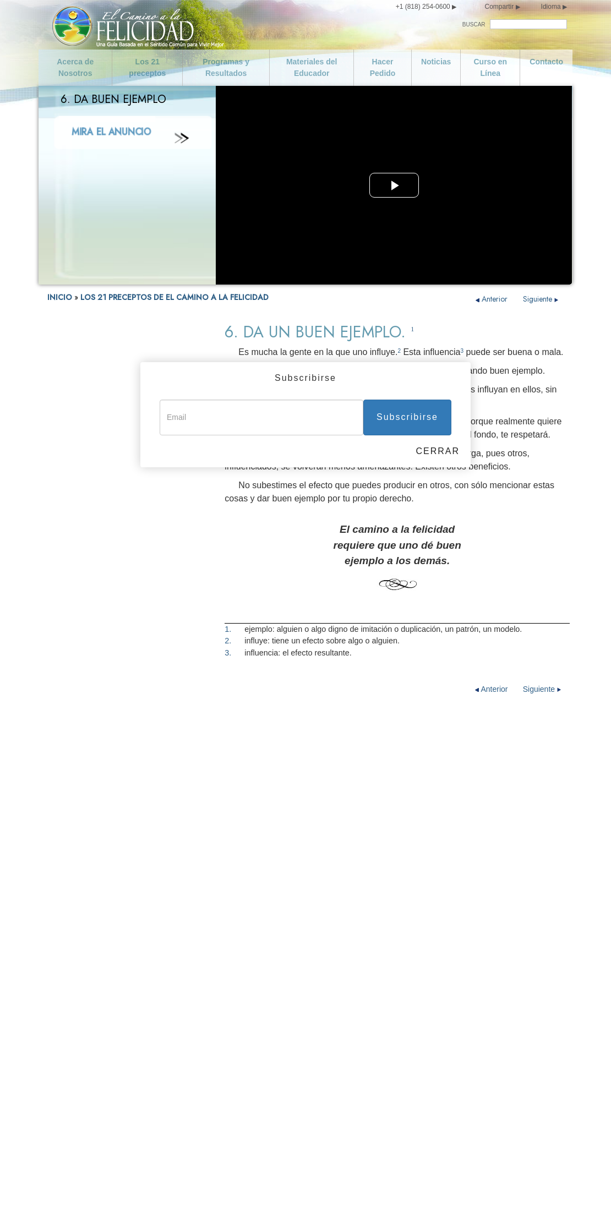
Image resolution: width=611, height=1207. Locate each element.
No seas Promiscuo (100, 1119)
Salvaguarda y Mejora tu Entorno (271, 1119)
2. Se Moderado (73, 538)
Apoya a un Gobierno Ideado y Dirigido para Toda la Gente (266, 1071)
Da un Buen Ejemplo (249, 996)
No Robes (230, 1137)
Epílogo (60, 890)
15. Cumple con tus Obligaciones (102, 756)
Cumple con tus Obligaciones (411, 978)
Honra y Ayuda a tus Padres (262, 978)
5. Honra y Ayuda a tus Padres (97, 584)
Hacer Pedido (383, 67)
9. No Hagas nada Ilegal (86, 646)
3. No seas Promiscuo (83, 553)
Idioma (551, 6)
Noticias (436, 61)
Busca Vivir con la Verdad (258, 1013)
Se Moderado (89, 1101)
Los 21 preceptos (147, 67)
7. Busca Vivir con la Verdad (93, 615)
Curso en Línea (490, 67)
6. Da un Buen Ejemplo (85, 600)
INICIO (59, 297)
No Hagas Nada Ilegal (252, 1049)
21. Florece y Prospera (84, 875)
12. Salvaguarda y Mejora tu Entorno (107, 710)
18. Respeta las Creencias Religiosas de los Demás (120, 806)
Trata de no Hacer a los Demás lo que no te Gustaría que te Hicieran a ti (427, 1062)
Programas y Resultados (226, 67)
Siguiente (541, 298)
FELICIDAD (65, 507)
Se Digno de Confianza (400, 961)
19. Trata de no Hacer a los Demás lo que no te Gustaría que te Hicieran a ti (120, 830)
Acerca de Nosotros (75, 67)
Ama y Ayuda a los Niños (257, 961)
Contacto (546, 61)
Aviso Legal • (495, 1184)
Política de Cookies (541, 1184)
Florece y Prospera (393, 1110)
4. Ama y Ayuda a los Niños (92, 569)
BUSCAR (473, 24)
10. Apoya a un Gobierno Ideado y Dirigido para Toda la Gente (118, 665)
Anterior (493, 298)
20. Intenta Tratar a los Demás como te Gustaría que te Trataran (111, 855)
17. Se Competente (78, 787)
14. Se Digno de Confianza (91, 740)
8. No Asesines (72, 630)
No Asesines (235, 1031)
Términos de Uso (446, 1184)
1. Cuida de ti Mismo (81, 522)
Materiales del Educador (311, 67)
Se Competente (387, 1013)
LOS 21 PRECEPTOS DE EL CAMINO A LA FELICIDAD (174, 297)
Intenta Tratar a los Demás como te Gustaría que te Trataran (422, 1088)
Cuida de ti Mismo (97, 1084)
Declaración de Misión (105, 978)
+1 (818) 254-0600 (423, 6)
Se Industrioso (385, 996)
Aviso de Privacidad (388, 1184)
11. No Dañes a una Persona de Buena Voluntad (111, 689)
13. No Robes (69, 725)
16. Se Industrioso (77, 771)
